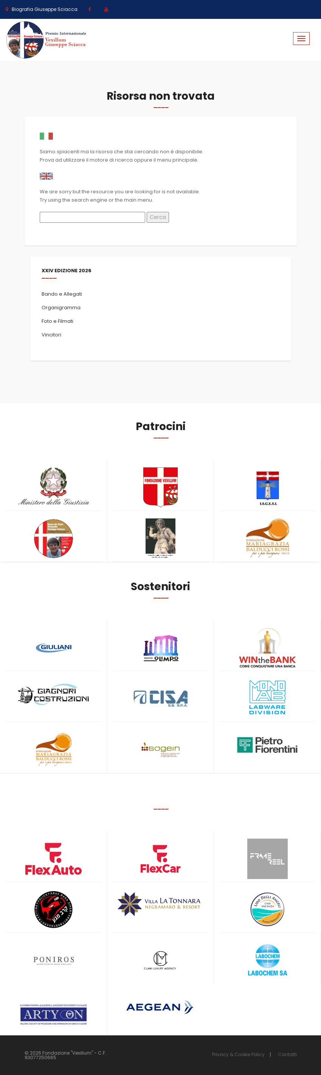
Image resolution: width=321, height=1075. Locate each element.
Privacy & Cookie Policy (238, 1054)
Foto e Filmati (57, 321)
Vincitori (51, 334)
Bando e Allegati (62, 294)
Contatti (287, 1054)
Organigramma (61, 307)
